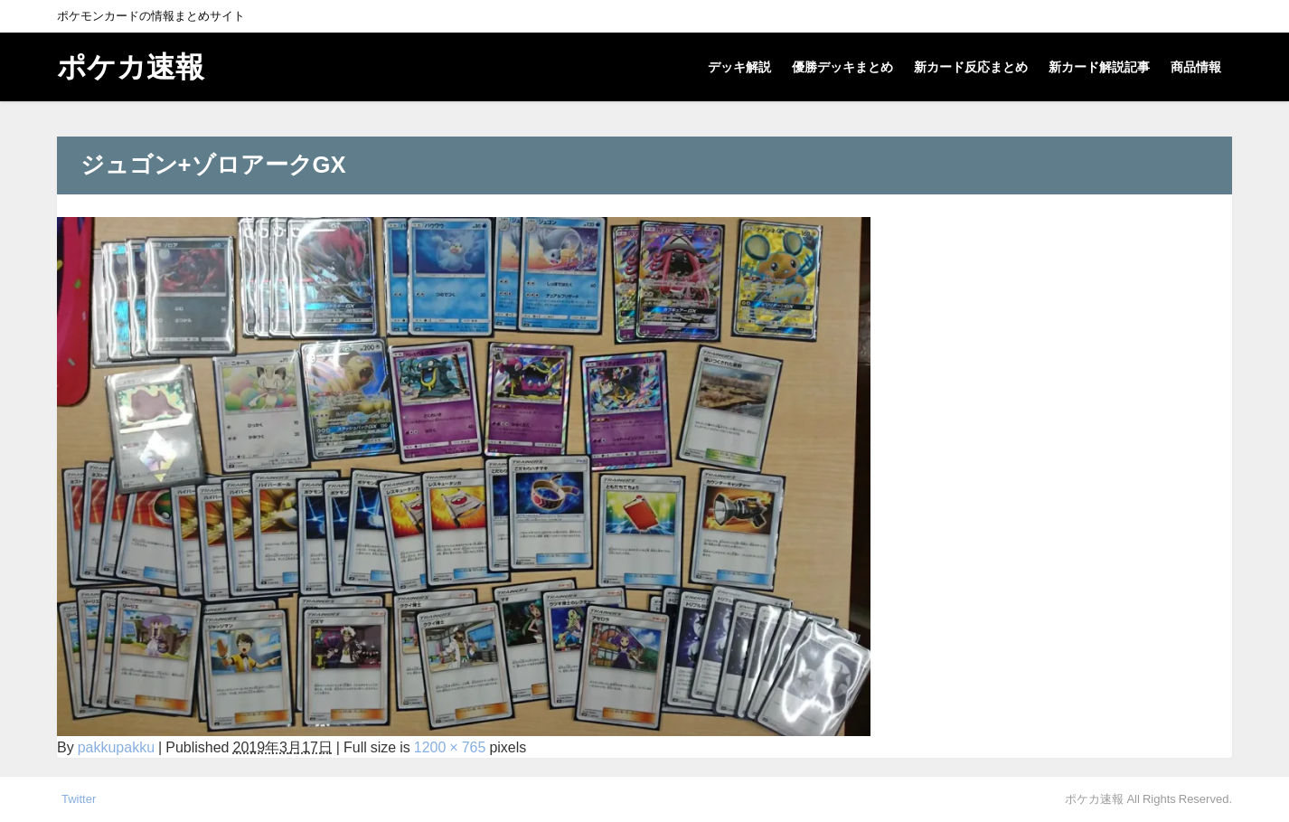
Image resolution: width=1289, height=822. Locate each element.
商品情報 (1196, 67)
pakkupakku (116, 747)
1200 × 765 (450, 747)
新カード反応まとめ (971, 67)
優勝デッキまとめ (842, 67)
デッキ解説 (739, 67)
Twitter (78, 799)
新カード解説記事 (1099, 67)
